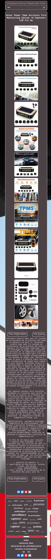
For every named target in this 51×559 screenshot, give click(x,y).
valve (24, 527)
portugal (29, 527)
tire (37, 530)
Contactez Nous (26, 543)
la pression (39, 500)
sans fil (17, 531)
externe (26, 533)
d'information (17, 505)
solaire (16, 501)
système (37, 526)
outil (9, 505)
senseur (10, 501)
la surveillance (33, 523)
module (11, 531)
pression (38, 504)
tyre (26, 504)
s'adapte (23, 531)
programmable (32, 519)
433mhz (35, 509)
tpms (31, 530)
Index (26, 540)
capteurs (16, 518)
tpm (31, 505)
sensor (22, 501)
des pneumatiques (34, 515)
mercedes (28, 509)
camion (42, 531)
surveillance (19, 514)
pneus (25, 519)
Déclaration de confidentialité (26, 546)
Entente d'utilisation (26, 549)
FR (29, 552)
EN (24, 552)
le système (29, 501)
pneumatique (32, 511)
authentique (19, 511)
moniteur (18, 508)
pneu (22, 522)
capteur (15, 526)
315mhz (15, 523)
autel (39, 519)
